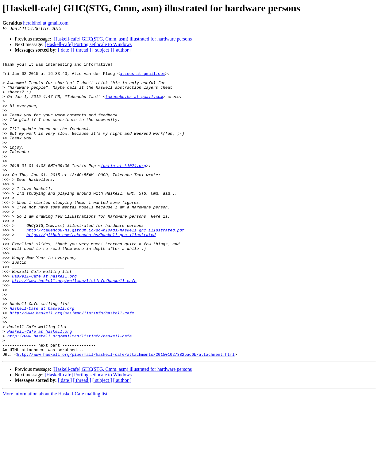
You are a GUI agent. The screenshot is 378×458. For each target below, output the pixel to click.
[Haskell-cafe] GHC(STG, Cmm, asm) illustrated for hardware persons (122, 38)
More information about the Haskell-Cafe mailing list (54, 452)
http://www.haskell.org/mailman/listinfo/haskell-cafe (74, 325)
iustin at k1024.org (123, 186)
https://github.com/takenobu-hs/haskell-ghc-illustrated (91, 269)
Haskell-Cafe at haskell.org (44, 319)
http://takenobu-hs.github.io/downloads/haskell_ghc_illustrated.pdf (105, 264)
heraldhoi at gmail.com (45, 22)
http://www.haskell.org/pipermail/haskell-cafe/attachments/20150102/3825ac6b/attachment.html (126, 413)
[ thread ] (82, 49)
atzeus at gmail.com (142, 76)
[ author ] (122, 49)
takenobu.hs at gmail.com (134, 104)
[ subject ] (102, 49)
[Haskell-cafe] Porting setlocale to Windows (88, 44)
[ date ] (65, 49)
